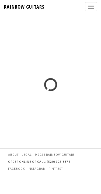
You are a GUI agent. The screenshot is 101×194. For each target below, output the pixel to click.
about (13, 154)
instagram (37, 168)
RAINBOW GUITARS (24, 7)
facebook (16, 168)
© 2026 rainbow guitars (55, 154)
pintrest (56, 168)
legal (27, 154)
